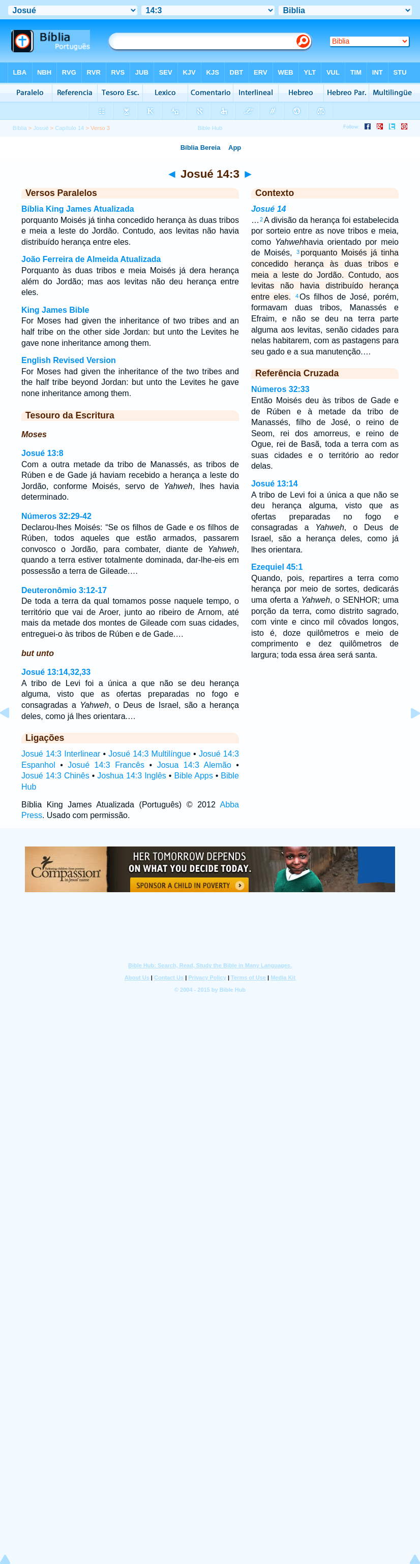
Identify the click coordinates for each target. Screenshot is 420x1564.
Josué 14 (268, 209)
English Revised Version (68, 360)
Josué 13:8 (42, 453)
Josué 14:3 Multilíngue (149, 754)
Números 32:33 (280, 389)
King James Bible (55, 310)
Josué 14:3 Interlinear (60, 754)
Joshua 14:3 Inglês (131, 775)
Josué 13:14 (274, 483)
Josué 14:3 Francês (106, 765)
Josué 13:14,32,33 (56, 672)
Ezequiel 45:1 (277, 567)
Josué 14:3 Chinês (55, 775)
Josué (41, 128)
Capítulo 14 (69, 128)
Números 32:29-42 (56, 516)
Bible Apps (193, 775)
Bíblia (20, 128)
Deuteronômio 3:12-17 (64, 590)
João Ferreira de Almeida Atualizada (91, 259)
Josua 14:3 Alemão (194, 765)
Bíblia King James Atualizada (77, 209)
